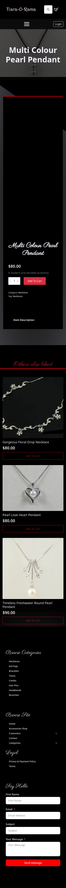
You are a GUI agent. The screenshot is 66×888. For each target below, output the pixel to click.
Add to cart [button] (33, 456)
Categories (14, 742)
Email (9, 809)
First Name (12, 794)
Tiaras (12, 675)
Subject (10, 824)
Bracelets (14, 670)
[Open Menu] (26, 24)
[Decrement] (11, 281)
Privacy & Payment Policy (22, 761)
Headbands (15, 690)
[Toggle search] (48, 9)
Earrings (13, 666)
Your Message (14, 839)
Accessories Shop (18, 728)
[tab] (24, 320)
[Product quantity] (14, 281)
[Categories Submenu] (57, 743)
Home (12, 723)
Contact (13, 738)
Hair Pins (14, 685)
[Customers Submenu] (57, 733)
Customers (14, 733)
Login (58, 24)
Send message (33, 863)
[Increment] (17, 281)
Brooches (14, 695)
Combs (12, 680)
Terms (12, 766)
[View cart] (56, 9)
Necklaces (23, 292)
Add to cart (35, 281)
